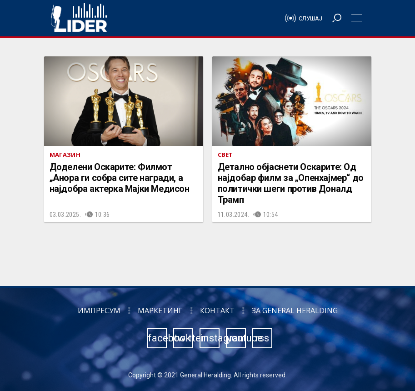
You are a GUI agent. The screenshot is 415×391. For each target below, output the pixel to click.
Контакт (217, 311)
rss (262, 338)
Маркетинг (160, 311)
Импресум (99, 311)
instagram (210, 338)
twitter (183, 338)
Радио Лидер (79, 18)
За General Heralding (295, 311)
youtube (236, 338)
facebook (157, 338)
